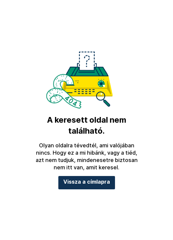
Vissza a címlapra (86, 182)
